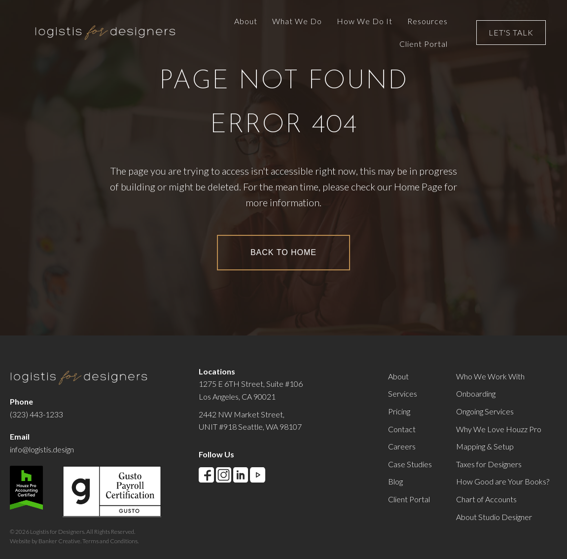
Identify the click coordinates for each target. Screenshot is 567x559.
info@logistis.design (42, 449)
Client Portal (409, 499)
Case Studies (410, 464)
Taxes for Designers (489, 464)
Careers (402, 446)
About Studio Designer (494, 517)
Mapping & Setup (485, 446)
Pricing (399, 411)
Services (402, 393)
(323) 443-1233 (36, 414)
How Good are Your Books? (502, 481)
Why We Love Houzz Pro (498, 429)
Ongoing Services (485, 411)
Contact (402, 429)
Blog (395, 481)
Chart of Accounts (486, 499)
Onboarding (476, 393)
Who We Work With (490, 376)
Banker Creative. (59, 541)
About (398, 376)
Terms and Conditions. (110, 541)
